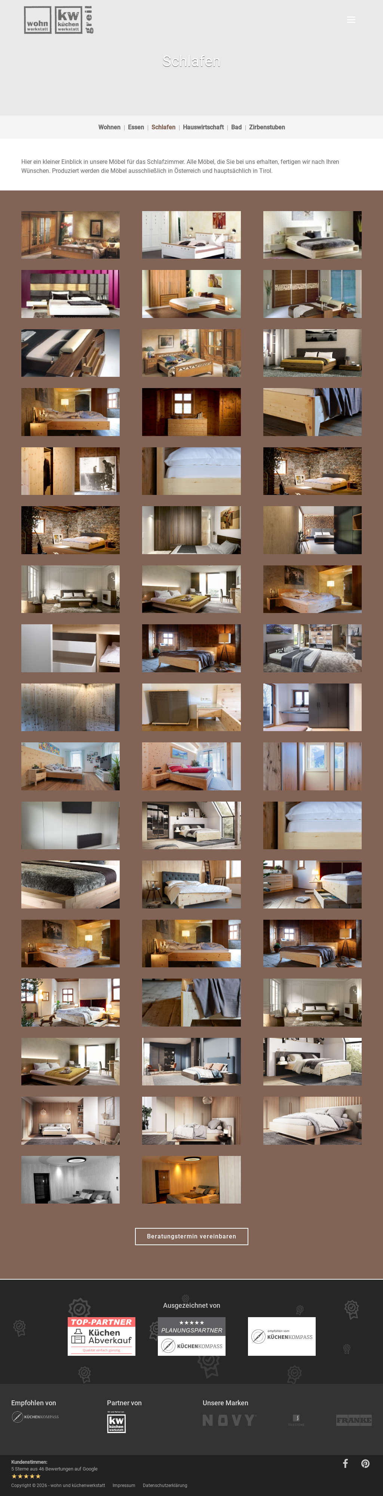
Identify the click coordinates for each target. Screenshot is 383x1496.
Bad (236, 127)
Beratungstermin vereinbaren (191, 1236)
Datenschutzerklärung (165, 1485)
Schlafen (163, 127)
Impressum (124, 1485)
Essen (136, 127)
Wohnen (109, 127)
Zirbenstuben (267, 127)
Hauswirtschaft (203, 127)
